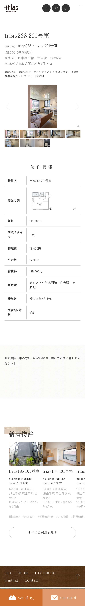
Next (77, 106)
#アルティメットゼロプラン (51, 72)
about (23, 572)
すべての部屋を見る (42, 532)
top (7, 572)
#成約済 (39, 76)
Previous (7, 106)
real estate (45, 572)
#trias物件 (25, 72)
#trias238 (10, 72)
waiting (11, 580)
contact (32, 580)
